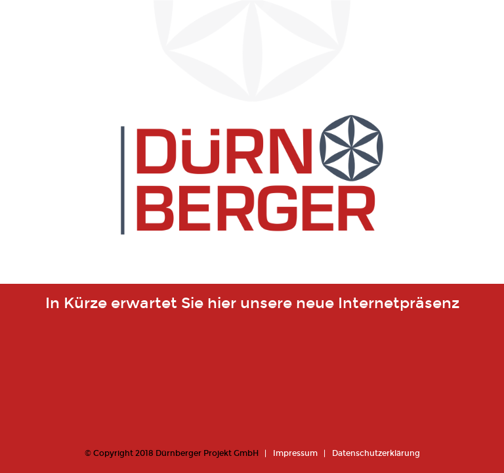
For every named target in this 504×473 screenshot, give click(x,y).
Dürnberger (252, 197)
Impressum (295, 453)
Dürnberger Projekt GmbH (207, 453)
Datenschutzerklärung (376, 453)
